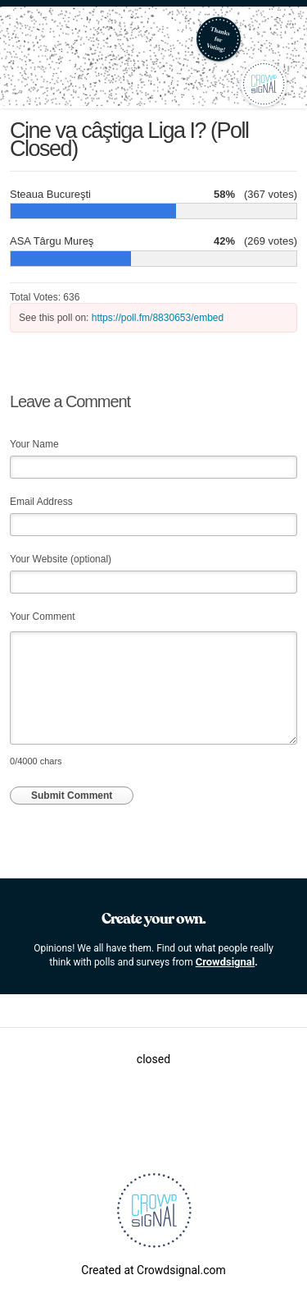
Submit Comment (71, 795)
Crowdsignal (225, 962)
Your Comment (42, 616)
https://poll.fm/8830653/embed (157, 317)
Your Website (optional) (60, 559)
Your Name (34, 444)
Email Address (41, 501)
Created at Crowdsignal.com (153, 1270)
